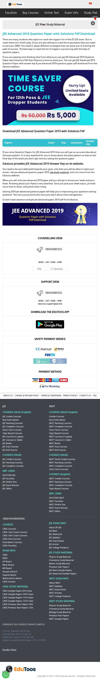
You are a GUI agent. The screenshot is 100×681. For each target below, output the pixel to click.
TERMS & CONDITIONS (51, 395)
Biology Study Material (60, 612)
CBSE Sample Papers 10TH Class (18, 594)
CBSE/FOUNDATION (14, 519)
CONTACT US (85, 395)
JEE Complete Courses (13, 426)
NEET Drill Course (57, 450)
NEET (52, 406)
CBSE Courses (9, 528)
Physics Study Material (60, 556)
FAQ (39, 268)
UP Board (7, 561)
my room (96, 4)
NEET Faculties (56, 501)
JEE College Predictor (59, 547)
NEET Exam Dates (57, 589)
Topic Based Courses (12, 433)
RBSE (5, 558)
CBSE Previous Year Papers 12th (18, 607)
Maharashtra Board (12, 578)
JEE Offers (7, 488)
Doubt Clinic (9, 650)
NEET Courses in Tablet (60, 440)
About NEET (55, 582)
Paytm (50, 355)
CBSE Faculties (10, 545)
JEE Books (7, 443)
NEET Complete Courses (60, 426)
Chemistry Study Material (61, 560)
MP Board (7, 568)
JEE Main (53, 530)
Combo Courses (56, 416)
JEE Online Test (10, 481)
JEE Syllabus (54, 537)
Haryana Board (10, 571)
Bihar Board (8, 564)
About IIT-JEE (55, 527)
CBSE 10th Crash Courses (15, 535)
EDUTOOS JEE (9, 475)
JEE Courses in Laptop (13, 436)
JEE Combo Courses (12, 416)
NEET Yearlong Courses (60, 423)
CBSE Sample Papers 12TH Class (18, 601)
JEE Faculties (8, 478)
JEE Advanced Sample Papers (62, 573)
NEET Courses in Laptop (60, 436)
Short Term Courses (12, 429)
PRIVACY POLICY (70, 395)
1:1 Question (57, 268)
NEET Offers (55, 511)
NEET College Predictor (60, 596)
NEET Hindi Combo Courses (62, 459)
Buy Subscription (11, 419)
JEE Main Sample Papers (60, 570)
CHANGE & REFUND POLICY (26, 395)
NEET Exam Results (58, 507)
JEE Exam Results (11, 485)
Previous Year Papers (59, 566)
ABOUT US (8, 395)
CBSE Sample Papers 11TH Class (18, 597)
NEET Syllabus (56, 586)
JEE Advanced (55, 534)
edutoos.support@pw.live (50, 303)
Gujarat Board (9, 575)
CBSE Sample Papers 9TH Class (17, 590)
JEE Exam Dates (56, 540)
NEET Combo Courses (59, 478)
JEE (4, 406)
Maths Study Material (59, 563)
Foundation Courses (12, 542)
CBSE (5, 554)
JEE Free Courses (10, 446)
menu (3, 4)
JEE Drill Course (10, 450)
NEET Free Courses (58, 446)
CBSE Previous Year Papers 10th (18, 604)
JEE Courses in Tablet (13, 440)
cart (88, 4)
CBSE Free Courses (12, 538)
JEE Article (54, 544)
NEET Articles (55, 592)
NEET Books (55, 443)
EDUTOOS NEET (56, 497)
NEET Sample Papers (59, 618)
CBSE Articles (9, 581)
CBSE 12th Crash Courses (15, 532)
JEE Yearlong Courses (13, 423)
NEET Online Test (57, 504)
